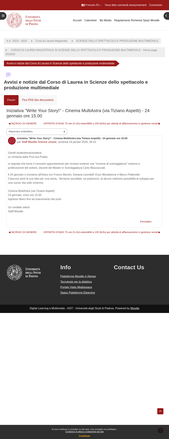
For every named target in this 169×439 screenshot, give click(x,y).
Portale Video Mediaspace (76, 287)
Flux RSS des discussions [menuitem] (38, 99)
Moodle (134, 308)
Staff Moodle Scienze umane (39, 141)
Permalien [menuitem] (145, 221)
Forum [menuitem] (11, 99)
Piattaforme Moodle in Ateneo (78, 276)
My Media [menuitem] (105, 20)
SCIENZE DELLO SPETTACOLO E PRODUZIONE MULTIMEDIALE (117, 40)
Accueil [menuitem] (77, 20)
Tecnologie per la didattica (76, 281)
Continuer (84, 436)
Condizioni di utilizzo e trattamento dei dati (84, 431)
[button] (91, 5)
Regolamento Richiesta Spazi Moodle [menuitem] (136, 20)
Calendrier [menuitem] (90, 20)
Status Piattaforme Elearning (77, 292)
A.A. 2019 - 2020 (16, 40)
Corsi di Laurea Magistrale (51, 40)
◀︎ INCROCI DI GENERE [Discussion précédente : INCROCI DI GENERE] (23, 123)
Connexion (155, 5)
